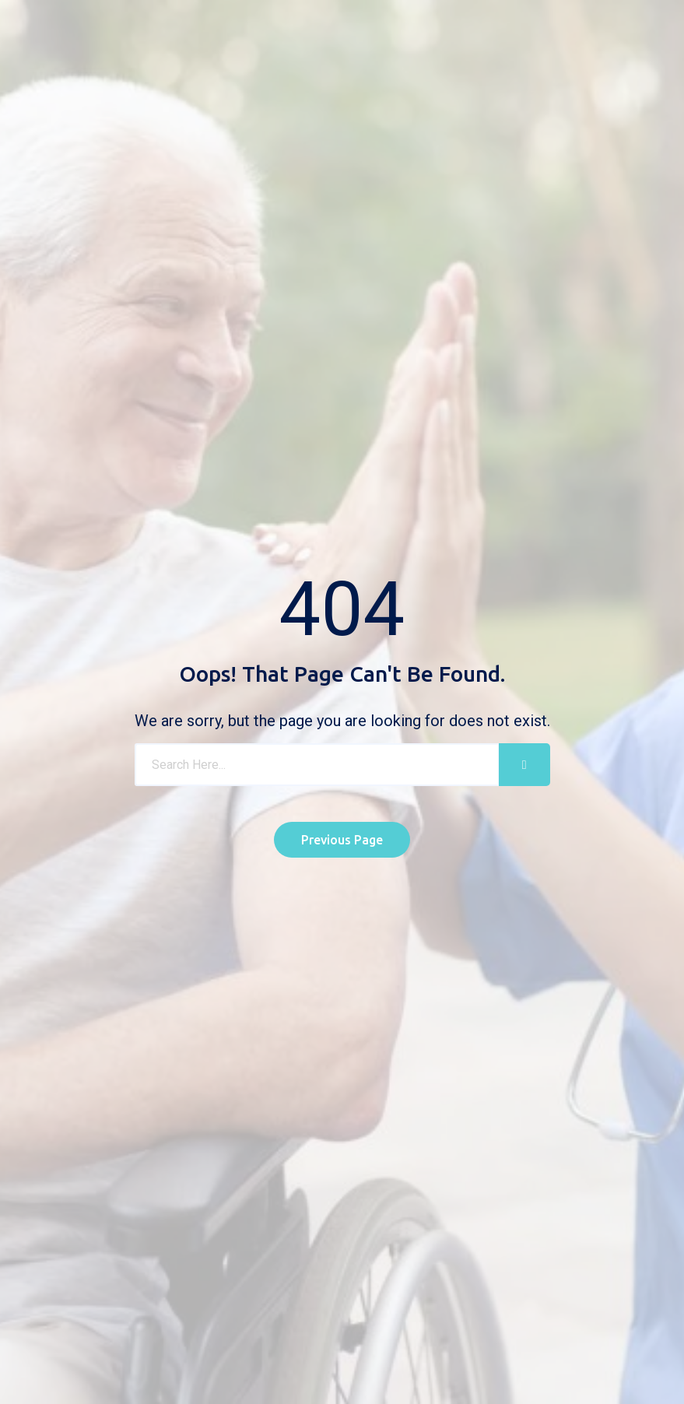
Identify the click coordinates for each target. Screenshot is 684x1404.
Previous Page (342, 840)
